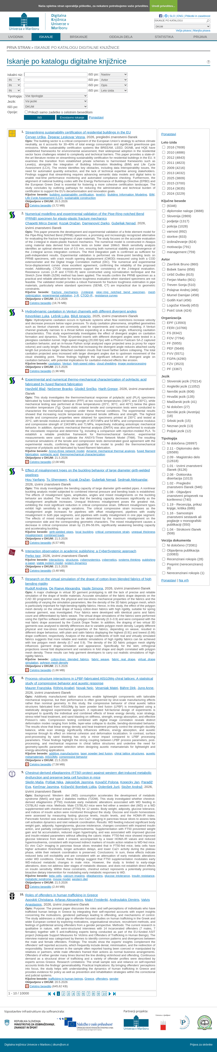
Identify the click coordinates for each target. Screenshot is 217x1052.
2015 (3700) (173, 183)
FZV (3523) (173, 364)
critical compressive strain (112, 531)
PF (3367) (172, 369)
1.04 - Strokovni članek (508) (181, 531)
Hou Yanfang (35, 479)
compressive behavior (73, 756)
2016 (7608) (173, 147)
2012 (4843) (173, 157)
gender (113, 978)
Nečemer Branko (60, 389)
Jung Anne (145, 688)
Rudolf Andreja (36, 588)
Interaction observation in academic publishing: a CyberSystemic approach (80, 551)
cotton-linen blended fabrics (70, 659)
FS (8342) (172, 333)
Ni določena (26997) (179, 443)
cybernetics (109, 559)
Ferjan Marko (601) (179, 279)
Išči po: (12, 107)
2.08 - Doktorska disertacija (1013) (177, 476)
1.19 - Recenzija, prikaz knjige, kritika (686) (182, 506)
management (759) (178, 252)
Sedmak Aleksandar (132, 479)
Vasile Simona (92, 588)
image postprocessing (132, 363)
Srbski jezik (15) (176, 421)
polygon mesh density (54, 662)
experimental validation (57, 295)
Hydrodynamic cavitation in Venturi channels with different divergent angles (81, 311)
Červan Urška (35, 137)
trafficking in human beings (65, 978)
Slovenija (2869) (176, 216)
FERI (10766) (174, 328)
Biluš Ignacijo (80, 316)
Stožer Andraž (131, 787)
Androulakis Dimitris (124, 900)
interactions (56, 559)
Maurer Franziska (38, 688)
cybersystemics (90, 559)
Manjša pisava (201, 30)
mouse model (61, 879)
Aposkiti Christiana (39, 900)
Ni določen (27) (176, 407)
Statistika (164, 37)
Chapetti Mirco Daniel (41, 223)
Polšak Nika (54, 782)
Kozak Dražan (69, 223)
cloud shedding (106, 363)
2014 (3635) (173, 188)
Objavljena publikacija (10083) (180, 552)
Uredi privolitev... (163, 6)
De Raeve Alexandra (64, 588)
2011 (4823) (173, 163)
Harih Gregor (108, 389)
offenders (102, 978)
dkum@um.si (61, 1044)
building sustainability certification (72, 194)
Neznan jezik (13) (177, 426)
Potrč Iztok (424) (176, 310)
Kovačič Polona (106, 782)
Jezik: (11, 101)
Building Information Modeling (127, 194)
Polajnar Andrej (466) (180, 290)
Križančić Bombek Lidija (78, 787)
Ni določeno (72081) (179, 545)
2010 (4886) (173, 152)
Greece (89, 978)
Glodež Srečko (85, 389)
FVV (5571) (173, 353)
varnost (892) (174, 231)
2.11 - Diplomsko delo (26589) (180, 450)
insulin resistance (143, 875)
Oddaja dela (120, 37)
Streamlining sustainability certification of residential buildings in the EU (78, 132)
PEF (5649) (173, 348)
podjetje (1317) (175, 221)
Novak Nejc (85, 688)
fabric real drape (123, 659)
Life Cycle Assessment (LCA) (44, 198)
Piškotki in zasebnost (197, 16)
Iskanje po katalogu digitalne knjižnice (76, 48)
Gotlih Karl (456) (176, 300)
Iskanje (46, 37)
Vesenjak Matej (106, 688)
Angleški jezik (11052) (181, 386)
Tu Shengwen (56, 479)
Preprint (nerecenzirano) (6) (182, 566)
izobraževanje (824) (179, 242)
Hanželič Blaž (35, 389)
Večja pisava (183, 30)
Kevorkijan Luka (37, 316)
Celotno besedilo (40, 205)
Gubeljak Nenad (123, 223)
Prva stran (18, 48)
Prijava (200, 37)
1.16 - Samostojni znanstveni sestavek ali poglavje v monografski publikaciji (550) (181, 518)
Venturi (66, 363)
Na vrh (184, 580)
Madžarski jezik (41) (179, 402)
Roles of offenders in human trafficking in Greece (61, 895)
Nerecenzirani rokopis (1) (183, 573)
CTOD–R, (87, 295)
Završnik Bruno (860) (180, 264)
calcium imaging (74, 875)
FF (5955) (172, 343)
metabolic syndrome (38, 879)
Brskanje (78, 37)
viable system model (50, 563)
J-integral (87, 292)
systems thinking (129, 559)
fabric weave (100, 659)
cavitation (54, 363)
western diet (80, 879)
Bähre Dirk (128, 688)
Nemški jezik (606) (178, 391)
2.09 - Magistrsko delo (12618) (181, 459)
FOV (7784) (173, 338)
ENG (180, 16)
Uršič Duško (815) (178, 274)
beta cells (55, 875)
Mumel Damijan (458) (180, 295)
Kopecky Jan (129, 782)
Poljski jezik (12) (176, 431)
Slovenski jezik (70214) (181, 381)
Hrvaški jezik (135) (178, 396)
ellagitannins (95, 875)
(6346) (169, 206)
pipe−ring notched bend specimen (120, 292)
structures (72, 559)
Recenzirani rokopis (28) (182, 559)
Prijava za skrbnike (201, 1044)
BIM (151, 194)
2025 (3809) (173, 178)
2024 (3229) (173, 193)
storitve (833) (174, 236)
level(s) (100, 194)
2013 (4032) (173, 173)
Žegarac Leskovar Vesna (66, 137)
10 (104, 994)
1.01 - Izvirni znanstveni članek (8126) (182, 467)
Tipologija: (15, 96)
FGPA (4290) (174, 358)
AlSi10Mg (51, 756)
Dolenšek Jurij (108, 787)
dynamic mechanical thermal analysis (110, 451)
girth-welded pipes (61, 531)
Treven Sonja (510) (179, 285)
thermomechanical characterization (82, 454)
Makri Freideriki (96, 900)
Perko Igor (32, 556)
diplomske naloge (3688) (183, 211)
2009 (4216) (173, 168)
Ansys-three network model (67, 451)
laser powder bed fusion (97, 753)
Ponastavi (96, 117)
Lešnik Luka (60, 316)
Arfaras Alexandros (69, 900)
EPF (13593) (174, 323)
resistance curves (106, 295)
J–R (76, 295)
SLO (172, 16)
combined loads (54, 535)
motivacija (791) (176, 247)
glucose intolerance (117, 875)
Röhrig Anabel (63, 688)
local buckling (84, 531)
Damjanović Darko (96, 223)
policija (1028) (175, 226)
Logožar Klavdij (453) (180, 305)
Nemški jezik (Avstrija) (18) (181, 414)
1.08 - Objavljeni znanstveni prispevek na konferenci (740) (182, 495)
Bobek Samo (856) (178, 269)
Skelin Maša (34, 782)
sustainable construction (80, 198)
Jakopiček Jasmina (79, 782)
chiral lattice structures (129, 753)
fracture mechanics (65, 292)
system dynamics (76, 563)
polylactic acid (49, 454)
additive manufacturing (64, 753)
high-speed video (84, 363)
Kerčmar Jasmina (46, 787)
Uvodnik (15, 37)
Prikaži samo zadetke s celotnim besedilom (60, 112)
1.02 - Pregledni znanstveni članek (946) (182, 485)
